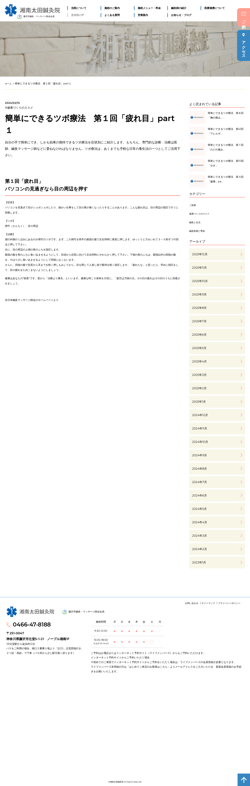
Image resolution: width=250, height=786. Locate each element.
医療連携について (214, 7)
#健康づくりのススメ (19, 107)
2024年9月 (199, 455)
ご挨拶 (193, 205)
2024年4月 (199, 522)
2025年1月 (199, 401)
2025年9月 (199, 294)
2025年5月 (199, 348)
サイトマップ (208, 603)
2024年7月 (199, 482)
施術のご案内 (112, 7)
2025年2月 (199, 388)
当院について (79, 7)
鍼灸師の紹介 (178, 7)
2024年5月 (199, 509)
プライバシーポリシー (229, 603)
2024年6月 (199, 495)
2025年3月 (199, 375)
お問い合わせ (191, 603)
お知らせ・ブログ (181, 14)
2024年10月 (200, 442)
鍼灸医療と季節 (199, 231)
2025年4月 (199, 361)
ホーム (9, 83)
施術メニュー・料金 (149, 7)
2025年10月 (200, 281)
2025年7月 (199, 321)
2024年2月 (199, 549)
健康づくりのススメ (202, 213)
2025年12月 (200, 254)
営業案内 (143, 14)
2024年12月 (200, 415)
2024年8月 (199, 468)
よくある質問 (112, 14)
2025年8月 (199, 308)
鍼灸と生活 (196, 222)
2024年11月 (199, 428)
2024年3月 (199, 535)
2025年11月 (199, 267)
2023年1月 (199, 562)
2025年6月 (199, 334)
